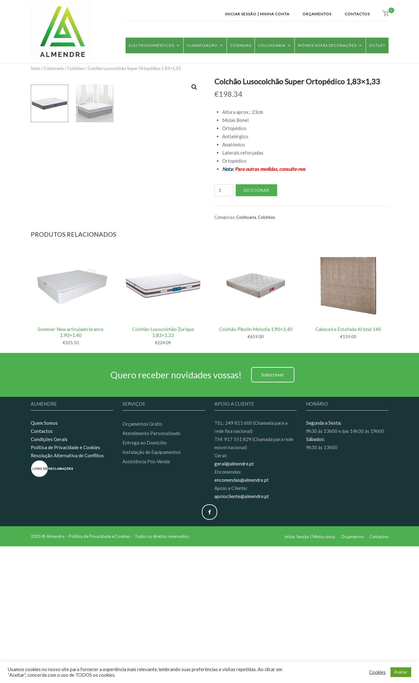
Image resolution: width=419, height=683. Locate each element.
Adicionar (256, 190)
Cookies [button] (377, 672)
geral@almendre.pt (234, 600)
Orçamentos (317, 14)
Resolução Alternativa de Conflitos (67, 592)
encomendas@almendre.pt (241, 616)
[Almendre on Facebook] (209, 648)
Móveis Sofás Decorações (330, 45)
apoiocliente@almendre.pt (241, 633)
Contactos (357, 14)
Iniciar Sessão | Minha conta (257, 14)
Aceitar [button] (400, 672)
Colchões (75, 68)
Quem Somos (44, 560)
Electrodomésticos (154, 45)
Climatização (205, 45)
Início (35, 68)
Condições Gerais (49, 576)
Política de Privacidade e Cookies (65, 584)
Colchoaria (274, 45)
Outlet (377, 45)
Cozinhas (240, 45)
